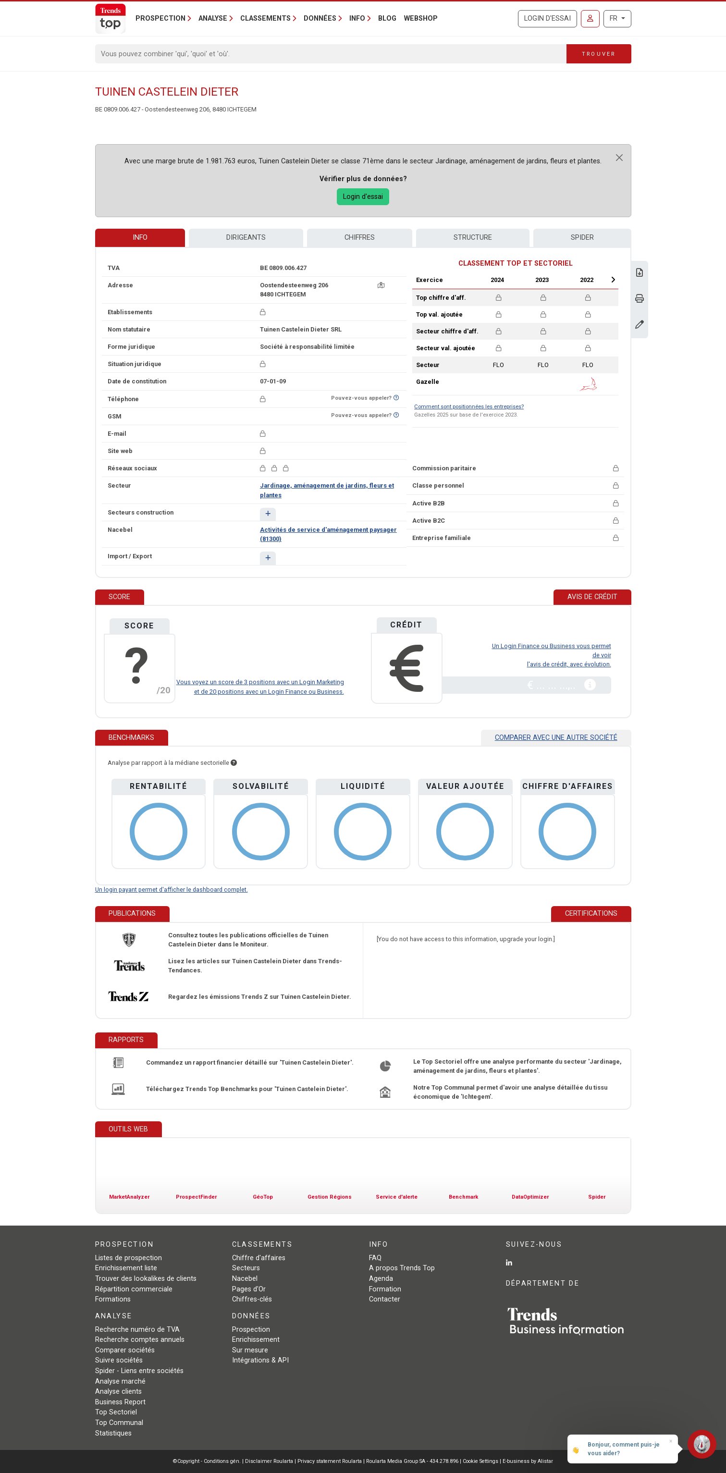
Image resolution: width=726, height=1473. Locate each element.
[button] (268, 514)
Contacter (384, 1299)
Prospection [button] (160, 18)
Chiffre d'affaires (258, 1258)
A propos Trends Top (402, 1268)
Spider (582, 237)
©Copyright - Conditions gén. (207, 1461)
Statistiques (113, 1433)
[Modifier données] (639, 325)
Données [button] (320, 18)
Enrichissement (256, 1340)
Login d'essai (547, 18)
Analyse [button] (212, 18)
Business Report (120, 1402)
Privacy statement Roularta (329, 1461)
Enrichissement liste (126, 1268)
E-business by (528, 1461)
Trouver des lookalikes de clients (146, 1279)
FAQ (375, 1258)
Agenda (381, 1279)
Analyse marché (120, 1381)
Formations (113, 1299)
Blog (387, 18)
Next (613, 279)
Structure (473, 237)
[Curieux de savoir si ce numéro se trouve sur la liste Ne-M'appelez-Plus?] (396, 398)
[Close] (619, 158)
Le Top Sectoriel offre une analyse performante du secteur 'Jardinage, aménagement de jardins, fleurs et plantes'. (517, 1066)
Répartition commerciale (133, 1289)
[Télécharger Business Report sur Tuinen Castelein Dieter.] (639, 274)
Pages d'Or (249, 1289)
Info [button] (357, 18)
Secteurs (246, 1268)
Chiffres (360, 237)
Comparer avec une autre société (556, 738)
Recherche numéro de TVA (137, 1330)
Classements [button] (265, 18)
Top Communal (119, 1423)
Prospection (251, 1330)
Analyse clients (118, 1391)
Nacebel (245, 1279)
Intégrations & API (260, 1360)
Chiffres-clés (252, 1299)
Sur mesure (250, 1350)
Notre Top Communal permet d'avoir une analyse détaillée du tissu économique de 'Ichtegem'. (510, 1092)
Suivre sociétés (119, 1360)
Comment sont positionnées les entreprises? (469, 407)
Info (140, 237)
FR (614, 18)
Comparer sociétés (125, 1350)
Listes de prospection (128, 1258)
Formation (385, 1289)
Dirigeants (246, 237)
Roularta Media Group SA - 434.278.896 (413, 1461)
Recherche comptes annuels (140, 1340)
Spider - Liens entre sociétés (139, 1371)
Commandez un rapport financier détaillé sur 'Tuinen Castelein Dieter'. (250, 1062)
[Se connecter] (590, 18)
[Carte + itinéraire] (381, 285)
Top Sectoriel (116, 1412)
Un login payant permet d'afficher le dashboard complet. (171, 889)
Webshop (421, 18)
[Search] (331, 53)
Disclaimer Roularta (269, 1461)
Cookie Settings (481, 1461)
